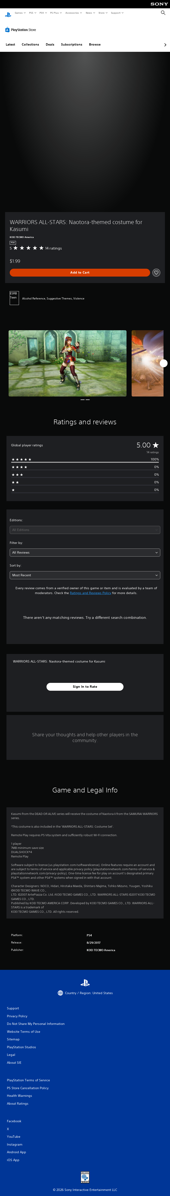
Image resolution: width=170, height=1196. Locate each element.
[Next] (163, 359)
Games (18, 12)
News (89, 12)
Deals (50, 40)
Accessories (72, 12)
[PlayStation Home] (8, 12)
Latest (10, 40)
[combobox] (85, 525)
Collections (30, 40)
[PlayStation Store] (21, 25)
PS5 (31, 12)
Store (101, 12)
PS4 (41, 12)
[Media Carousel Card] (68, 359)
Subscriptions (71, 40)
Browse (95, 40)
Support (115, 12)
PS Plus (54, 12)
